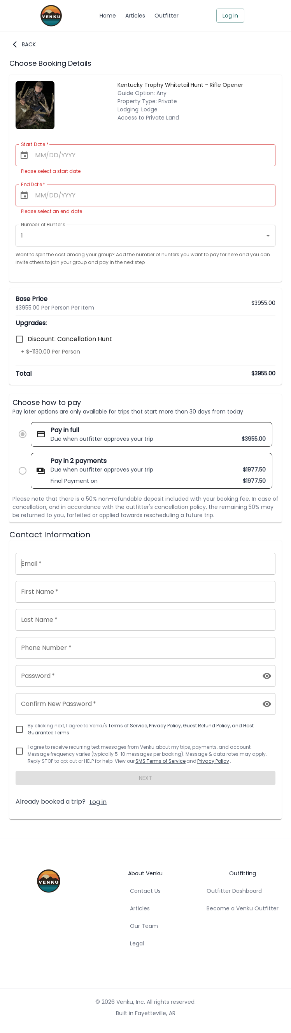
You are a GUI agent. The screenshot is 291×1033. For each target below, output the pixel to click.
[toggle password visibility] (267, 676)
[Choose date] (24, 155)
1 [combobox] (22, 235)
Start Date (35, 144)
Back (24, 44)
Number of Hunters (43, 224)
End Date (33, 184)
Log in (230, 16)
